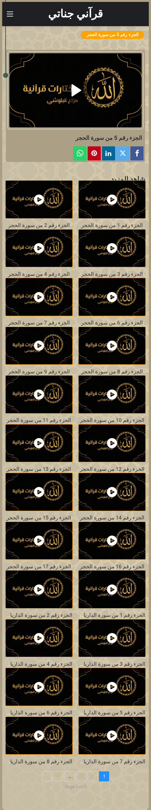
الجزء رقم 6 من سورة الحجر (112, 323)
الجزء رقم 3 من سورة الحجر (112, 274)
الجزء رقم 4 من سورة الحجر (39, 274)
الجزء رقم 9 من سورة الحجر (39, 372)
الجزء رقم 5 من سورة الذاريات (112, 713)
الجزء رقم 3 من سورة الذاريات (112, 664)
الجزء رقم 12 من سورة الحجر (112, 469)
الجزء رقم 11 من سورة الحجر (39, 420)
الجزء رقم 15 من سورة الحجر (39, 518)
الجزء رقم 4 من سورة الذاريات (38, 664)
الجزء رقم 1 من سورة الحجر (112, 225)
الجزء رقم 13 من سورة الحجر (39, 469)
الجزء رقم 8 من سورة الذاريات (38, 762)
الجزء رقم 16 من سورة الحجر (112, 567)
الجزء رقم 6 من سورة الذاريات (38, 713)
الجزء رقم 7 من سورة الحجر (39, 323)
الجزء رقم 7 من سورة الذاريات (112, 762)
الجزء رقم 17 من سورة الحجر (39, 567)
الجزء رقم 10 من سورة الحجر (112, 420)
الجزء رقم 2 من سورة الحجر (39, 225)
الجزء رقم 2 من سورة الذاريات (38, 615)
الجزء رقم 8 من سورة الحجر (112, 372)
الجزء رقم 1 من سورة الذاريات (112, 615)
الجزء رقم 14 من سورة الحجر (112, 518)
